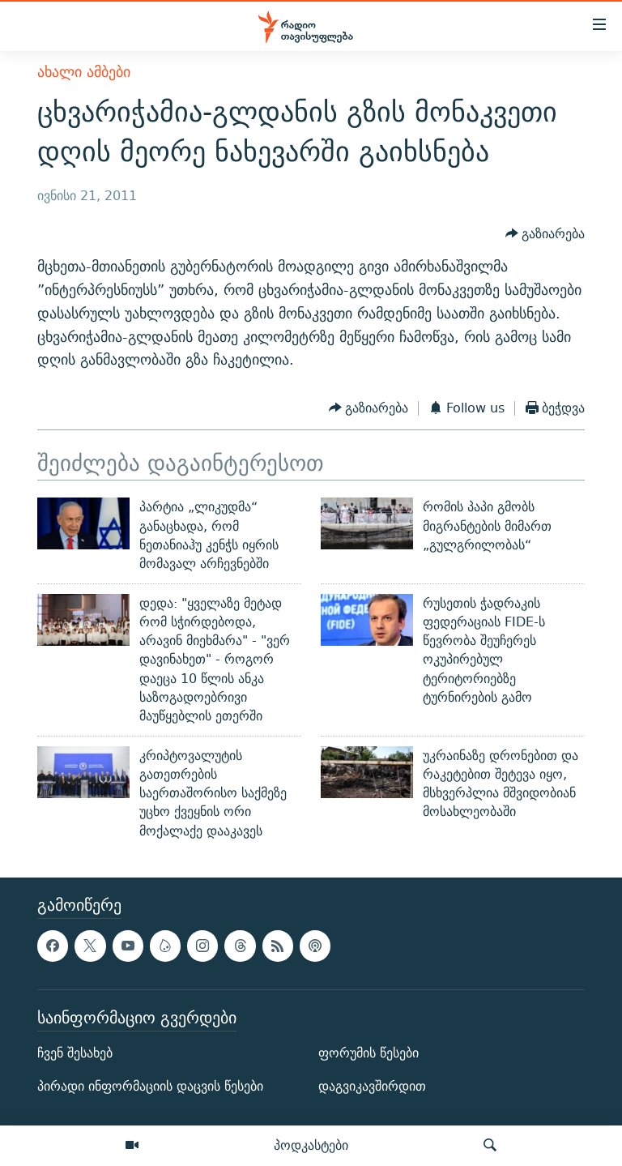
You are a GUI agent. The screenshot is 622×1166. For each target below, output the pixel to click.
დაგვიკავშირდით (372, 1086)
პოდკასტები (311, 1145)
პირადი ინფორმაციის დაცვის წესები (150, 1086)
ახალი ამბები (83, 71)
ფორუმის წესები (368, 1053)
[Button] (545, 234)
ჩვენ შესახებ (75, 1053)
